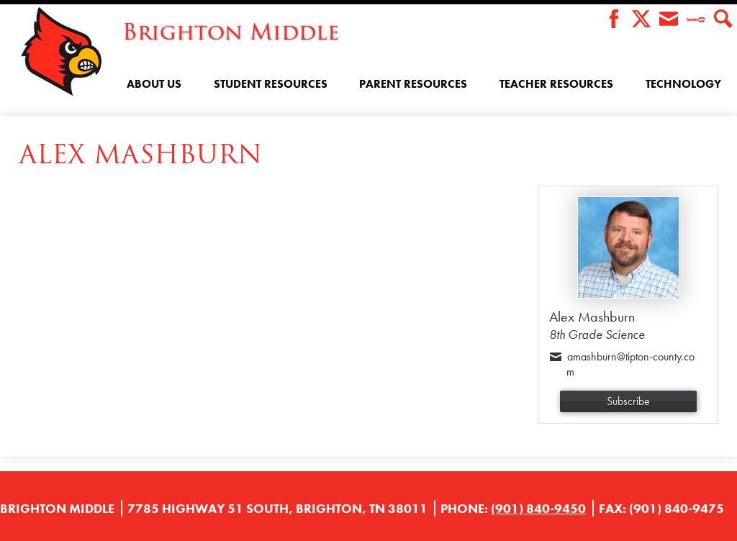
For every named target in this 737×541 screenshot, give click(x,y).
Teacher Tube (695, 19)
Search (723, 19)
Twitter (641, 19)
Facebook (613, 19)
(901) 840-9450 (538, 508)
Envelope (668, 19)
